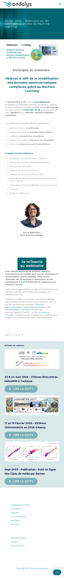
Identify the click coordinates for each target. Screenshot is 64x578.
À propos (15, 524)
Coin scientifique (18, 516)
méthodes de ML (31, 110)
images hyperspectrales (33, 307)
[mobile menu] (60, 4)
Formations (16, 509)
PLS (25, 282)
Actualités (15, 520)
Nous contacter (18, 545)
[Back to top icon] (57, 572)
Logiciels (15, 513)
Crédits (14, 542)
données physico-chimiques (18, 310)
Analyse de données (20, 505)
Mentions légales (18, 538)
